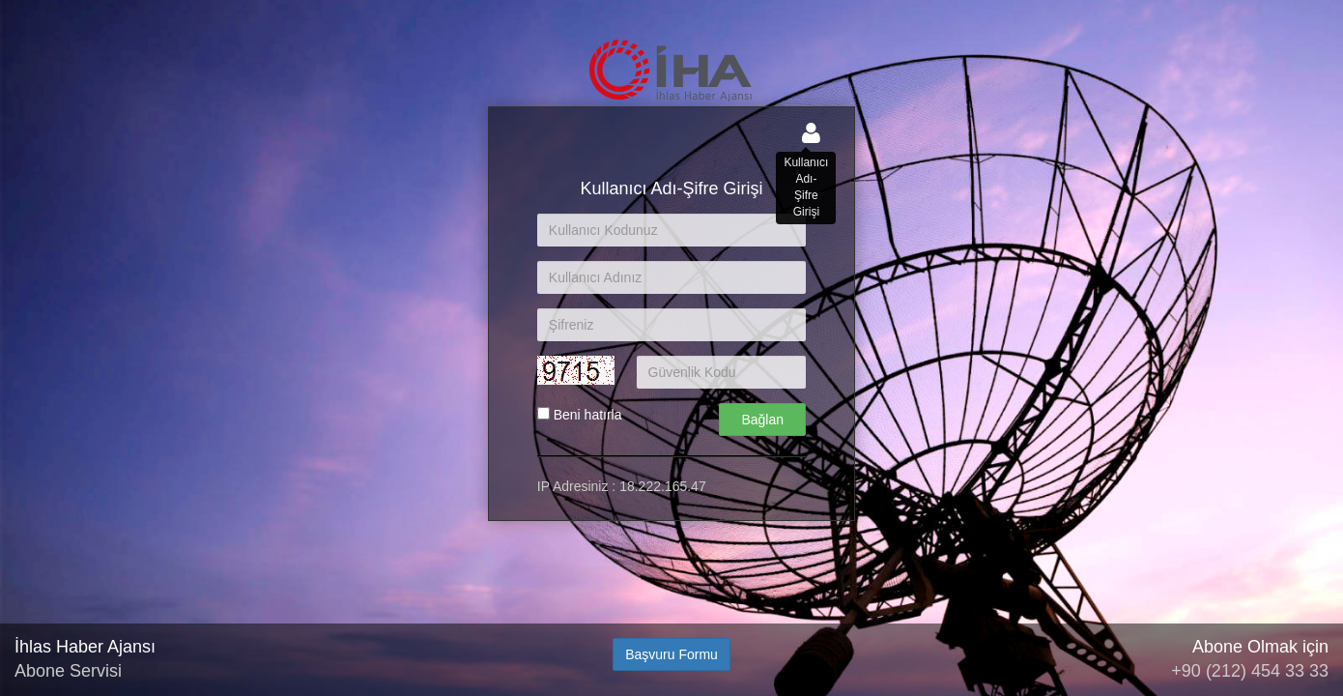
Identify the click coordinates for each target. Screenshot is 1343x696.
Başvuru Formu (671, 654)
